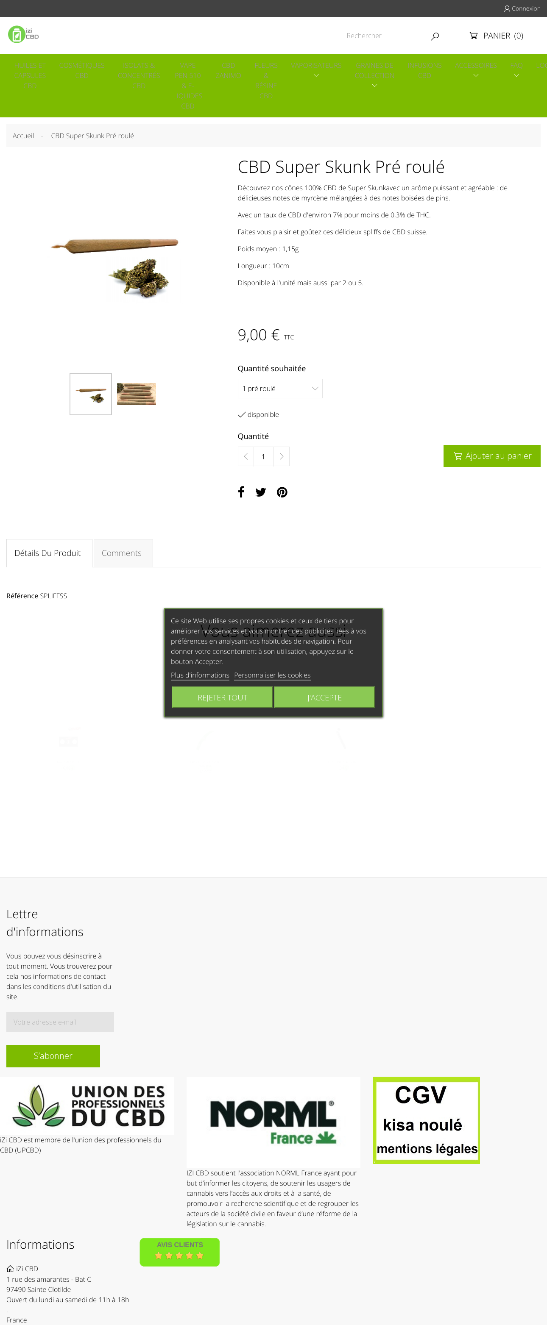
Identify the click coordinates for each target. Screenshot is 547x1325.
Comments (124, 556)
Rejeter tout (222, 697)
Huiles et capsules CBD (29, 76)
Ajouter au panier (492, 458)
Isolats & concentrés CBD (141, 76)
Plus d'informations (200, 674)
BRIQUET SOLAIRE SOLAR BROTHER (205, 769)
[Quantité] (264, 459)
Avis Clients (180, 1252)
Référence (22, 600)
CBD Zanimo (232, 71)
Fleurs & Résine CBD (271, 81)
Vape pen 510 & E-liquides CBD (191, 86)
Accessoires (486, 66)
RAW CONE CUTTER (68, 767)
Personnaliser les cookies (272, 674)
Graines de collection (382, 71)
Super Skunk (367, 189)
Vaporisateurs (323, 66)
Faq (528, 66)
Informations (40, 1251)
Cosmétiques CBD (82, 71)
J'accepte (324, 697)
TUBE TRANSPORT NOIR (342, 767)
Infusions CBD (434, 71)
